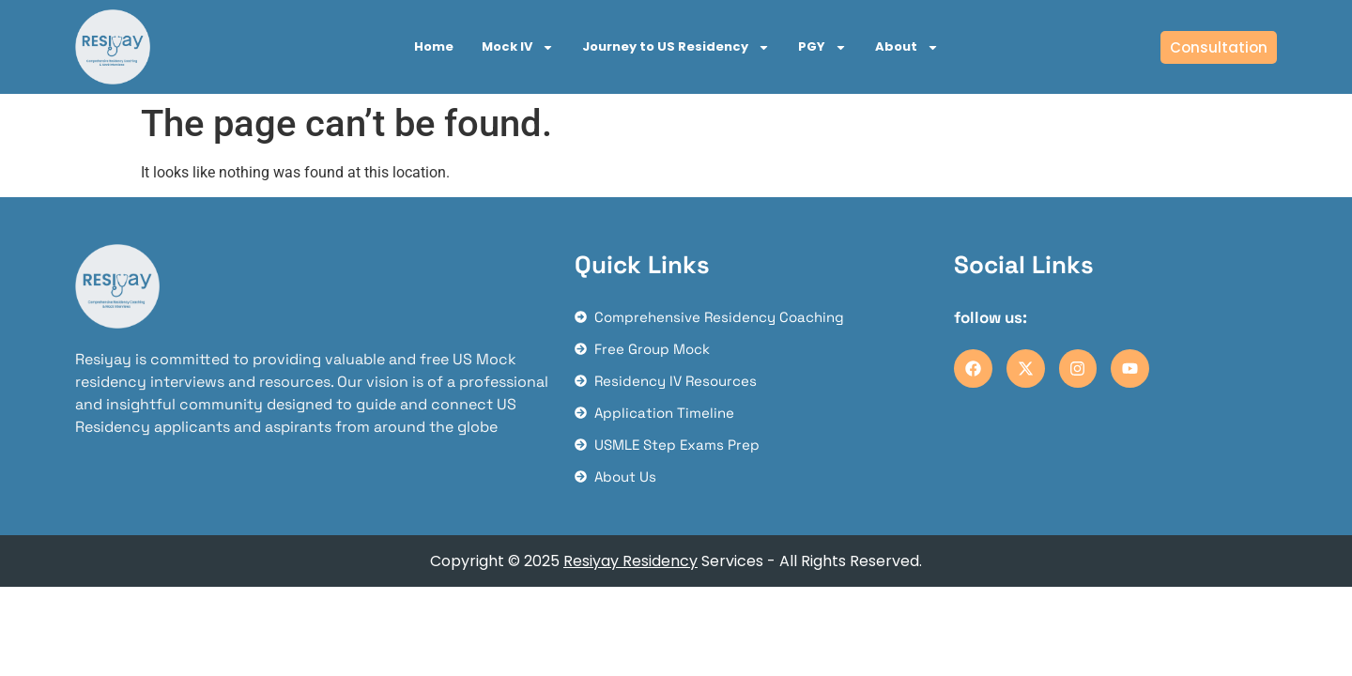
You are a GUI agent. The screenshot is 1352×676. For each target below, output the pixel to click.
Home (433, 46)
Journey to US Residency (676, 47)
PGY (822, 47)
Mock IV (518, 47)
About (907, 47)
